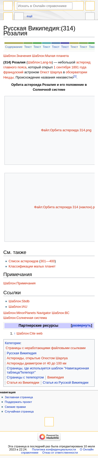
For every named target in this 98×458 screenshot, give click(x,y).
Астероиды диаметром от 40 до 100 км (36, 363)
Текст (28, 46)
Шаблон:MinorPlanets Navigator (27, 313)
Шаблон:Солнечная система (25, 318)
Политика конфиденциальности (54, 449)
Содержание (14, 46)
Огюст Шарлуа (51, 72)
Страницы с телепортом (25, 377)
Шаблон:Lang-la (40, 62)
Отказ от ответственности (60, 452)
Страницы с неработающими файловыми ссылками (46, 348)
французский (13, 72)
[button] (81, 325)
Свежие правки (15, 406)
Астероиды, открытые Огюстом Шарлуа (37, 358)
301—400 (47, 261)
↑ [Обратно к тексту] (14, 333)
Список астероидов (23, 261)
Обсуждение (19, 17)
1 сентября (62, 67)
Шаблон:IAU (18, 307)
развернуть (81, 325)
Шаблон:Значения (17, 56)
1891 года (78, 67)
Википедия (55, 377)
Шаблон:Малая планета (50, 56)
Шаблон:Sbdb (19, 301)
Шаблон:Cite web (29, 333)
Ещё (30, 16)
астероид (83, 62)
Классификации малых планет (32, 266)
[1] (75, 76)
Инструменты (89, 17)
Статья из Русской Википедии (65, 382)
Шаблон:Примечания (19, 283)
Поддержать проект (18, 401)
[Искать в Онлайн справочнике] (44, 5)
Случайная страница (19, 411)
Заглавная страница (19, 397)
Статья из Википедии (23, 382)
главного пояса (15, 67)
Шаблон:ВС (61, 313)
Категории (13, 343)
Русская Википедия (21, 353)
